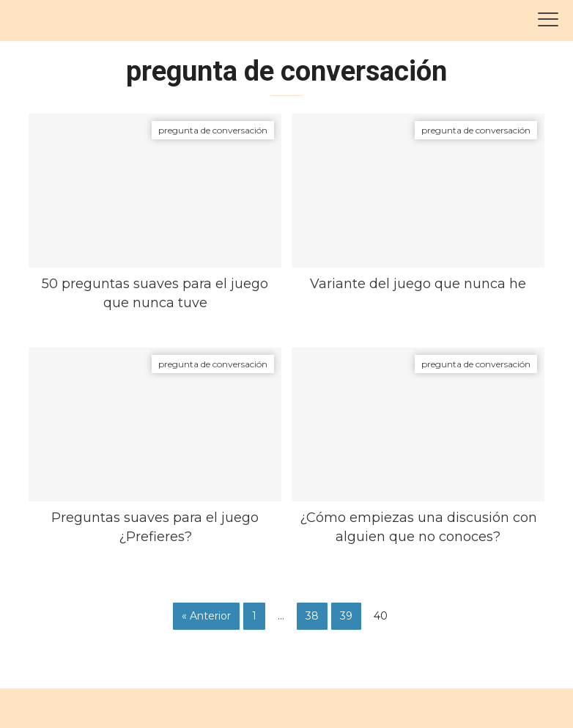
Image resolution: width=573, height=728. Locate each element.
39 (346, 615)
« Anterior (206, 615)
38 (312, 615)
